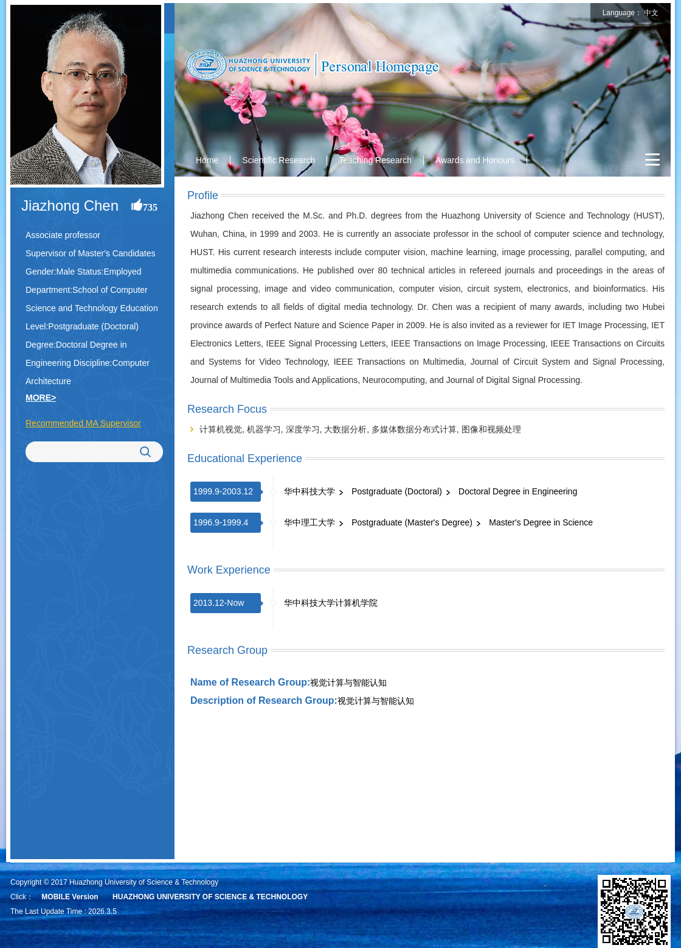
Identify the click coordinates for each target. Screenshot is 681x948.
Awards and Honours (474, 160)
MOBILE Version (69, 897)
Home (207, 160)
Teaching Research (375, 160)
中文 (651, 13)
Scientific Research (278, 160)
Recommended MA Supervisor (83, 423)
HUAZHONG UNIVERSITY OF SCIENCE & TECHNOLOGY (210, 897)
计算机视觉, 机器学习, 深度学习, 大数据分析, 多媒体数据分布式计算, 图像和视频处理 (360, 429)
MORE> (41, 397)
